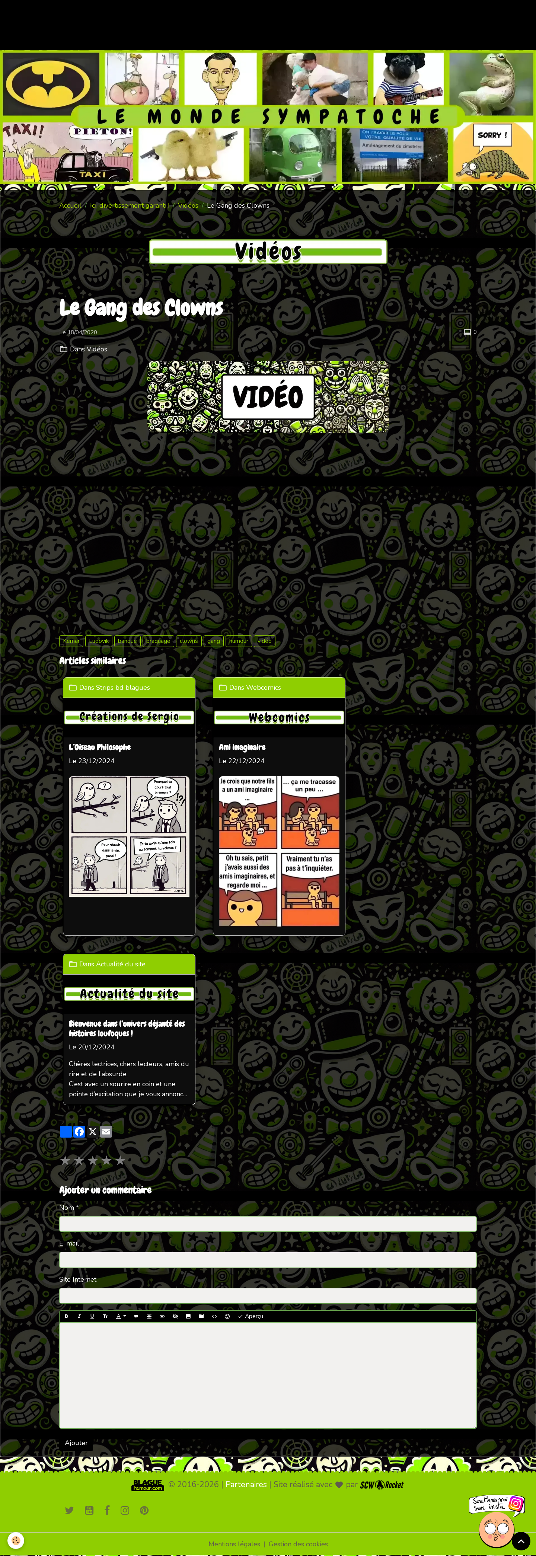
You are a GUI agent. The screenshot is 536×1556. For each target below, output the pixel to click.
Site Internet (77, 1279)
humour (238, 641)
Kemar (71, 641)
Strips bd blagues (123, 687)
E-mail (69, 1243)
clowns (189, 641)
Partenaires (246, 1484)
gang (213, 641)
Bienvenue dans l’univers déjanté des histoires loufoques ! (127, 1029)
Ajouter (76, 1442)
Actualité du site (121, 963)
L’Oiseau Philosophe (100, 748)
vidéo (265, 641)
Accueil (70, 205)
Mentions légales (234, 1544)
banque (127, 641)
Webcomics (263, 687)
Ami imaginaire (242, 748)
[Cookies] (15, 1540)
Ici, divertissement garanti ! (129, 205)
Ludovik (99, 641)
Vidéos (188, 205)
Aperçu (250, 1316)
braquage (158, 641)
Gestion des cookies (298, 1544)
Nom (66, 1207)
